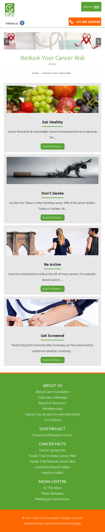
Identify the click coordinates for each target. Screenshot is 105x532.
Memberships (53, 408)
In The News (52, 488)
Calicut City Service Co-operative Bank (52, 414)
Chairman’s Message (52, 397)
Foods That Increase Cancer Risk (52, 456)
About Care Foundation (53, 392)
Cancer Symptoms (52, 450)
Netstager (75, 523)
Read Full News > (53, 146)
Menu (91, 7)
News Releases (53, 493)
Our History (52, 420)
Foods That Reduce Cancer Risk (52, 461)
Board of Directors (52, 403)
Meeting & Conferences (52, 499)
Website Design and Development (45, 523)
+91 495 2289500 (85, 21)
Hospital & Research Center (52, 435)
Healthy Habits (52, 472)
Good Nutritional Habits (52, 467)
